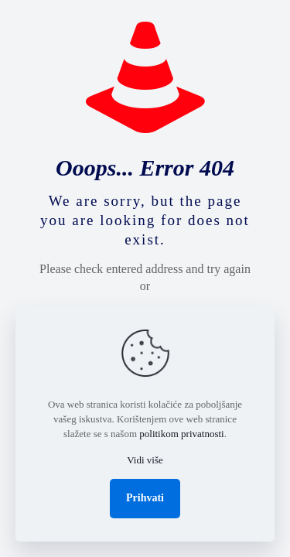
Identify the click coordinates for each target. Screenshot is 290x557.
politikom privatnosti (181, 433)
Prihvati (145, 498)
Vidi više (145, 460)
